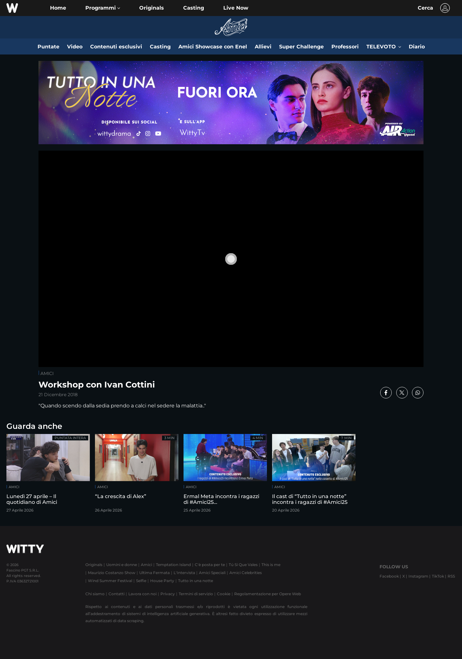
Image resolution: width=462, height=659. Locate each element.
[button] (102, 8)
